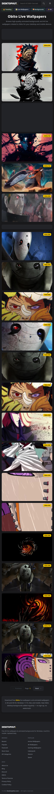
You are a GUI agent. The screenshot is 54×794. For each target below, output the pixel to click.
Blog (3, 769)
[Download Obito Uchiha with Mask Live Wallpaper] (27, 57)
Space (30, 757)
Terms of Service (7, 778)
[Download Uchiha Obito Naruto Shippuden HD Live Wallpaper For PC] (27, 607)
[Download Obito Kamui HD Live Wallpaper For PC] (27, 547)
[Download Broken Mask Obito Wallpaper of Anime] (27, 306)
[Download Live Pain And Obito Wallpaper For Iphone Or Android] (27, 487)
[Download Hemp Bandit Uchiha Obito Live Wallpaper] (27, 246)
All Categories (6, 754)
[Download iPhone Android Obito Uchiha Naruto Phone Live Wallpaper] (27, 427)
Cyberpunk (31, 751)
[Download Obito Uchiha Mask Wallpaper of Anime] (27, 366)
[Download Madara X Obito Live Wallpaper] (27, 177)
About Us (5, 765)
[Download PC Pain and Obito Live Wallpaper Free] (27, 667)
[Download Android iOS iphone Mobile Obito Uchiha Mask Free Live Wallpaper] (27, 276)
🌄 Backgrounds (38, 9)
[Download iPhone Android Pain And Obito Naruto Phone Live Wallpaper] (27, 517)
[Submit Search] (43, 3)
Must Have (5, 751)
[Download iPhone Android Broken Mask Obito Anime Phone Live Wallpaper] (27, 396)
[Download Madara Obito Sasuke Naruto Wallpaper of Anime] (27, 457)
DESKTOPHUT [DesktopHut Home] (9, 3)
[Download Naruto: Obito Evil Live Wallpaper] (27, 147)
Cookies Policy (6, 785)
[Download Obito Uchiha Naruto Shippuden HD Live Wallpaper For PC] (27, 577)
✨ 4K (50, 9)
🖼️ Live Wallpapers (22, 9)
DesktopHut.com (13, 791)
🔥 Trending (7, 9)
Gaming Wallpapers (34, 748)
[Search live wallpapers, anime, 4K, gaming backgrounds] (30, 3)
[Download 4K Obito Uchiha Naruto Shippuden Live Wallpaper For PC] (27, 637)
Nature (30, 754)
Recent (4, 741)
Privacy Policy (6, 781)
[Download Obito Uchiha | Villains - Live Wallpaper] (27, 87)
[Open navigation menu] (50, 3)
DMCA (4, 775)
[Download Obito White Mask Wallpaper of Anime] (27, 336)
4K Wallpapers (32, 745)
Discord (4, 772)
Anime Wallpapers (34, 741)
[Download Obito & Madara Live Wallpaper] (27, 208)
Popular (4, 745)
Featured (5, 748)
